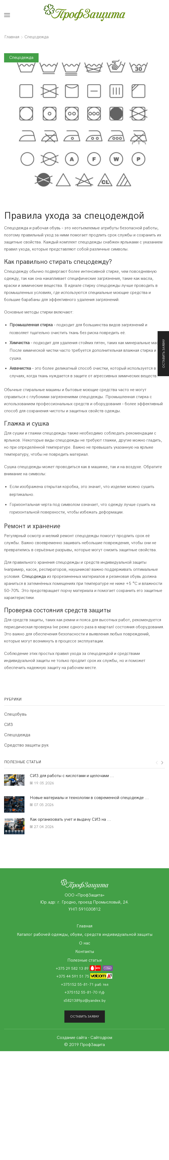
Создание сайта (72, 1037)
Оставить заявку (84, 1017)
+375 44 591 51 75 (84, 976)
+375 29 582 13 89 (84, 968)
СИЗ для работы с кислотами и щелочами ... (72, 775)
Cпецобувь (15, 714)
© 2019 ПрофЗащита (84, 1044)
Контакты (84, 951)
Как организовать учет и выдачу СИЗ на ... (70, 819)
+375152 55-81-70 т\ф (84, 992)
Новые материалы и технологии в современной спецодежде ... (89, 797)
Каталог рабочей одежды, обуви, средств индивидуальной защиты (84, 934)
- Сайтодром (100, 1037)
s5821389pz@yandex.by (85, 1000)
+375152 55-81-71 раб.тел (84, 984)
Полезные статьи (84, 960)
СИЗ (8, 724)
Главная (11, 37)
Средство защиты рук (26, 745)
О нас (84, 943)
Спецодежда (36, 37)
